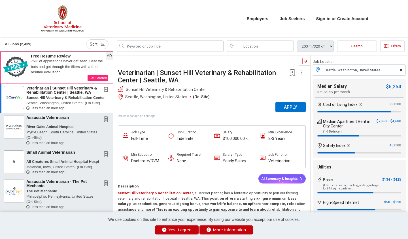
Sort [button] (97, 44)
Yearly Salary (234, 161)
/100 (397, 104)
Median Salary (332, 86)
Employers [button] (257, 18)
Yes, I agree (177, 229)
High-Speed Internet (341, 202)
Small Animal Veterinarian (50, 152)
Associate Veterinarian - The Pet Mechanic (56, 183)
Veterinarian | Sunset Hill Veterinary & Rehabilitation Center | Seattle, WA (61, 90)
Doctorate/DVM (145, 161)
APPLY (290, 107)
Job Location (324, 61)
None (181, 161)
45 (392, 145)
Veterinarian (279, 161)
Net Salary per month (333, 92)
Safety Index (334, 145)
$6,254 (393, 86)
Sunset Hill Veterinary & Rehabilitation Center (155, 193)
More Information (226, 229)
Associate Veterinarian (47, 117)
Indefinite (185, 138)
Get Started (98, 78)
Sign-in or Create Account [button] (342, 18)
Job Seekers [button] (292, 18)
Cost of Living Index (340, 104)
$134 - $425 (391, 180)
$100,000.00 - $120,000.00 (235, 138)
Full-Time (139, 138)
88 (392, 104)
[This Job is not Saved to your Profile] (107, 90)
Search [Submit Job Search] (357, 46)
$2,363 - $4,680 (389, 121)
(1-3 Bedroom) (332, 131)
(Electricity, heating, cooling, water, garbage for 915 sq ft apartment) (351, 187)
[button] (56, 68)
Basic (328, 180)
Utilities (324, 167)
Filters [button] (392, 46)
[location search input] (264, 46)
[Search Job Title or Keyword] (174, 46)
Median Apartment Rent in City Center (346, 123)
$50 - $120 (392, 202)
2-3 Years (277, 138)
